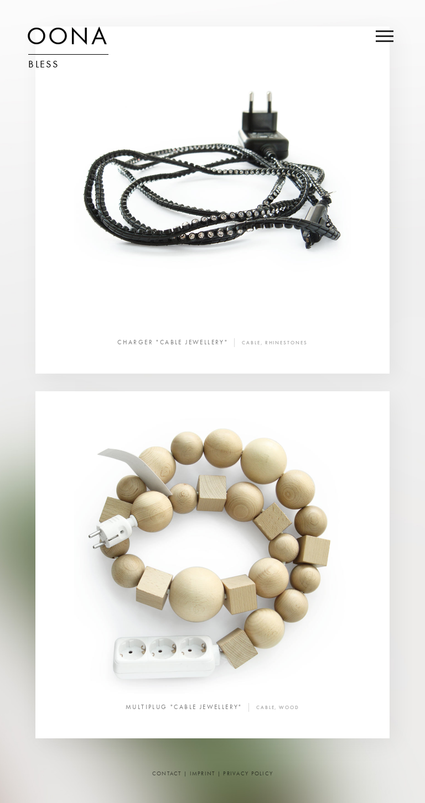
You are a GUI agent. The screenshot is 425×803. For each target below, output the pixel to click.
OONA (67, 39)
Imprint (202, 773)
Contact (167, 773)
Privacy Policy (248, 773)
